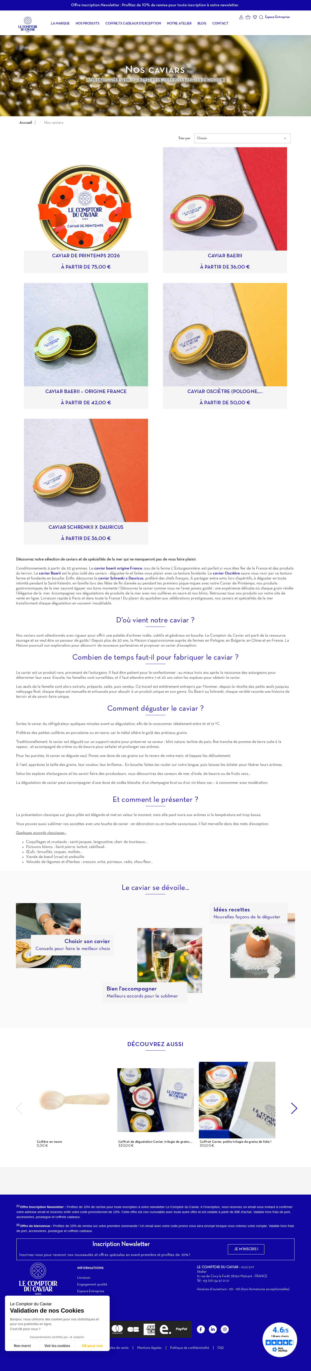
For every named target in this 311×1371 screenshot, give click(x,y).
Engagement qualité (92, 1284)
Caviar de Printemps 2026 (86, 256)
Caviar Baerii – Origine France (86, 392)
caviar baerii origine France (117, 568)
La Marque (60, 23)
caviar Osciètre (226, 573)
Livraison (83, 1277)
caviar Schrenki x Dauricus (121, 578)
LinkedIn (213, 1329)
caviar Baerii (50, 573)
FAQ (221, 1348)
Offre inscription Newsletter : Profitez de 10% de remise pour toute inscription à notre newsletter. (155, 5)
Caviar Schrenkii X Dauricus (86, 527)
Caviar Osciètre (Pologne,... (225, 392)
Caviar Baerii (225, 256)
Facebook (201, 1329)
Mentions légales (149, 1348)
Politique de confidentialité (189, 1348)
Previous (19, 1108)
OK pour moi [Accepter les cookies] (92, 1346)
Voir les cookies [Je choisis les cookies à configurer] (57, 1346)
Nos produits (87, 23)
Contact (220, 23)
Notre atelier (179, 23)
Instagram (225, 1329)
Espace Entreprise (277, 17)
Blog (202, 23)
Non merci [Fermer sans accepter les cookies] (22, 1346)
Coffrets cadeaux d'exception (133, 23)
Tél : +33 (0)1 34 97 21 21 (213, 1280)
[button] (246, 1249)
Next (294, 1108)
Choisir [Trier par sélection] (242, 138)
